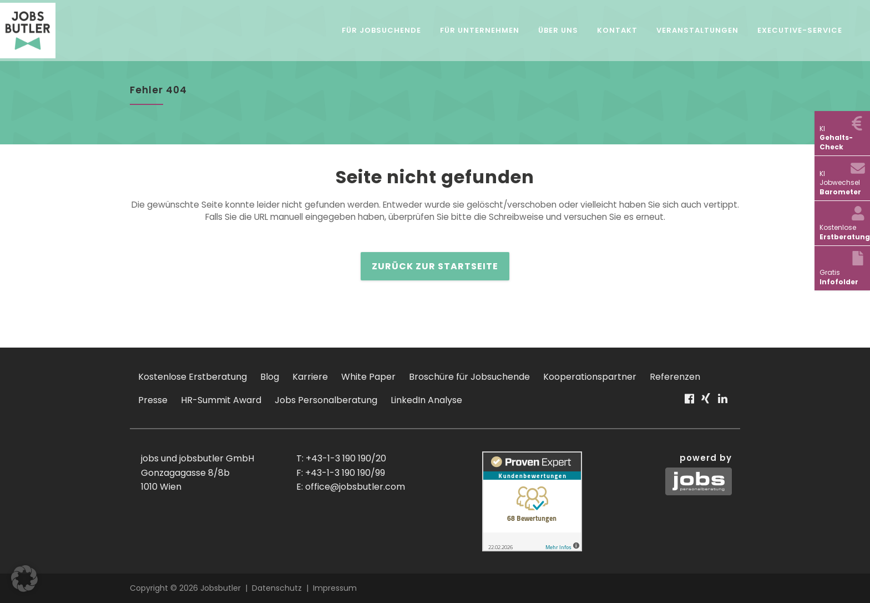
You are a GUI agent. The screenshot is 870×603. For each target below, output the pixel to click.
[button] (24, 578)
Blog (269, 376)
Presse (153, 400)
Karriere (310, 376)
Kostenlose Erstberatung (192, 376)
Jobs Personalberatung (326, 400)
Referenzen (675, 376)
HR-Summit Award (221, 400)
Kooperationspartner (589, 376)
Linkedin (723, 403)
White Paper (368, 376)
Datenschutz (277, 588)
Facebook (688, 403)
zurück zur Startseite (435, 266)
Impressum (335, 588)
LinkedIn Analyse (426, 400)
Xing (705, 403)
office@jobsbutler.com (355, 486)
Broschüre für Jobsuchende (469, 376)
